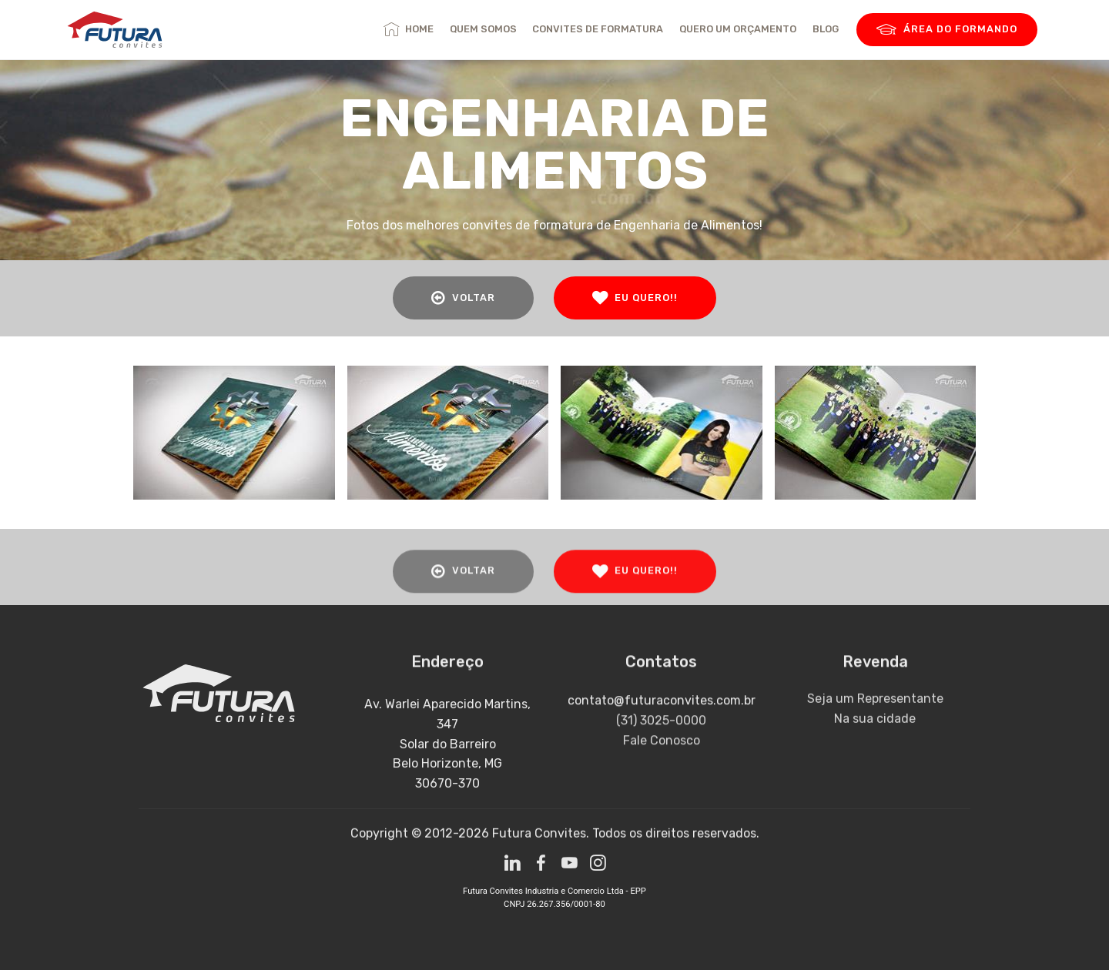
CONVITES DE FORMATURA (597, 29)
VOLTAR (463, 298)
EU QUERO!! (635, 298)
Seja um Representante (875, 715)
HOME (409, 29)
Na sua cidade (875, 735)
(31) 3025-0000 (661, 745)
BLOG (825, 29)
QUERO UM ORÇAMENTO (737, 29)
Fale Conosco (661, 765)
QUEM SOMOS (483, 29)
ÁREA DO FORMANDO (946, 30)
